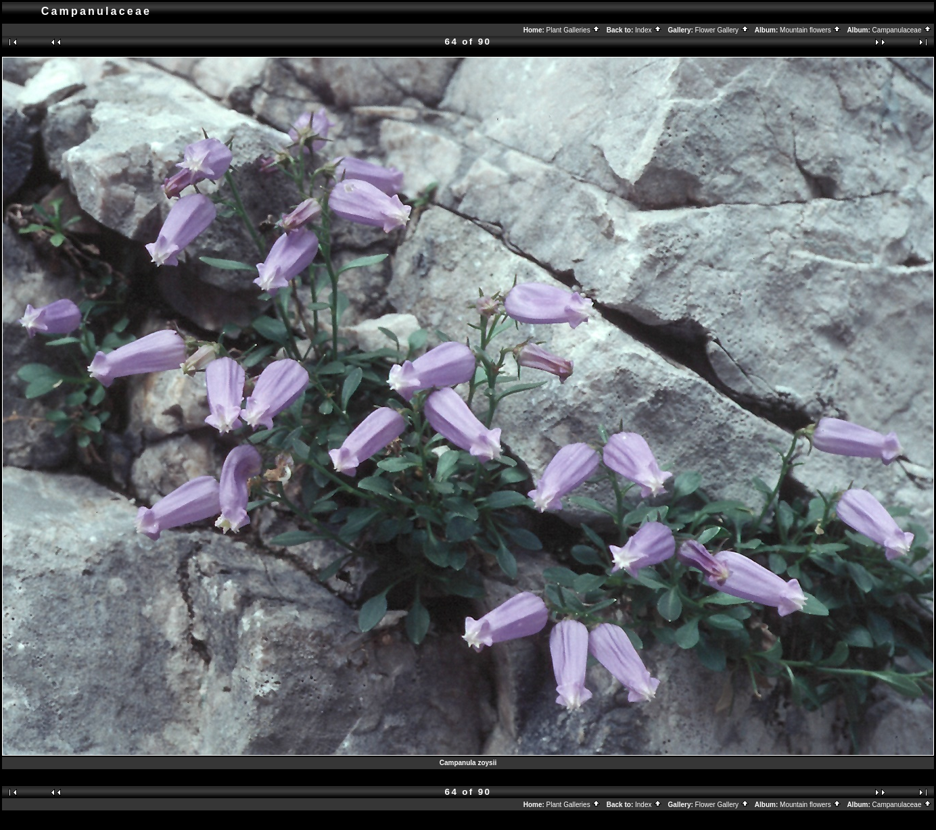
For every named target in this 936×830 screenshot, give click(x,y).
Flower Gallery (722, 30)
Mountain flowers (810, 30)
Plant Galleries (573, 30)
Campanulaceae (902, 30)
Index (648, 30)
